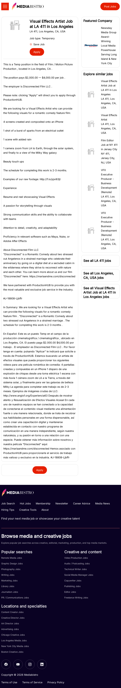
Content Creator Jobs (12, 612)
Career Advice (81, 503)
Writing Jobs (7, 574)
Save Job (37, 44)
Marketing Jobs (9, 580)
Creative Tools (27, 509)
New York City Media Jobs (15, 646)
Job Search (8, 503)
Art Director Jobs (10, 623)
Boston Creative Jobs (12, 651)
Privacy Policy (55, 682)
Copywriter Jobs (72, 580)
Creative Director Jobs (12, 617)
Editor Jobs (70, 592)
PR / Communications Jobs (15, 597)
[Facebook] (6, 664)
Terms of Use (9, 682)
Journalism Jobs (9, 592)
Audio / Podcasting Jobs (77, 563)
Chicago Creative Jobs (13, 634)
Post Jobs (110, 6)
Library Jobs (7, 586)
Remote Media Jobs (11, 557)
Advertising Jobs (10, 629)
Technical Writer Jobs (75, 569)
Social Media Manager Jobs (78, 574)
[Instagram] (30, 664)
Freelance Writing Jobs (76, 597)
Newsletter (61, 503)
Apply (36, 51)
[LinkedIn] (42, 664)
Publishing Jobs (72, 586)
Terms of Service (32, 682)
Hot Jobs (25, 503)
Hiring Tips (7, 509)
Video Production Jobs (76, 557)
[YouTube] (18, 664)
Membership (43, 503)
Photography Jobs (10, 569)
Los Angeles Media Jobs (14, 640)
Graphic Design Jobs (12, 563)
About (45, 509)
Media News (102, 503)
